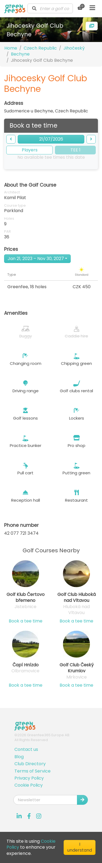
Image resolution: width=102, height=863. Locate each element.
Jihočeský (74, 48)
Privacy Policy (29, 778)
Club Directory (30, 764)
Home (10, 48)
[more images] (92, 26)
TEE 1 (75, 150)
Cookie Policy (28, 785)
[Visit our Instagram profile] (39, 816)
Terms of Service (32, 771)
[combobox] (50, 8)
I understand (79, 847)
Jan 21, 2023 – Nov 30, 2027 (36, 258)
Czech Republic (40, 48)
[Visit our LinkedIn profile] (19, 816)
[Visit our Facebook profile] (29, 816)
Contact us (26, 749)
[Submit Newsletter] (82, 800)
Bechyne (20, 54)
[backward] (11, 139)
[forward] (91, 139)
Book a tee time (25, 621)
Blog (19, 757)
